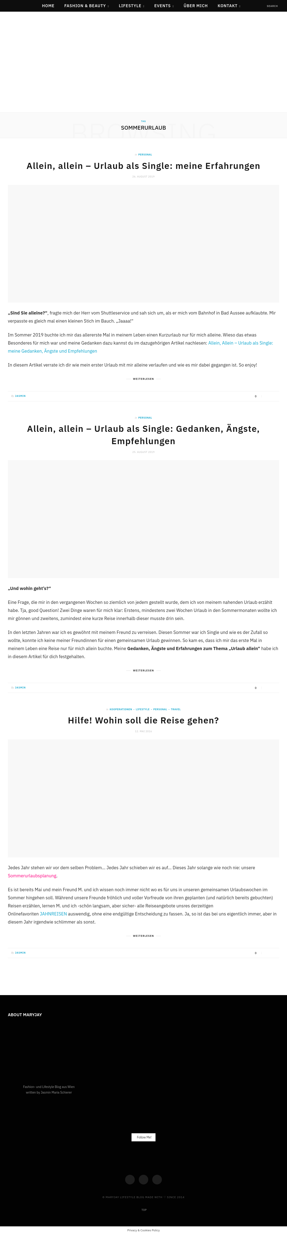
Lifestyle (130, 5)
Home (48, 5)
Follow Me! (144, 1137)
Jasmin (20, 395)
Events (162, 5)
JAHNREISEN (53, 913)
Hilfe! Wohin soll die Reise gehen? (143, 719)
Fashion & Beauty (85, 5)
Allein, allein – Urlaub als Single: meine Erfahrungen (143, 165)
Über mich (196, 5)
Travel (176, 708)
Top (144, 1209)
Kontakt (227, 5)
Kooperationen (121, 708)
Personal (145, 154)
